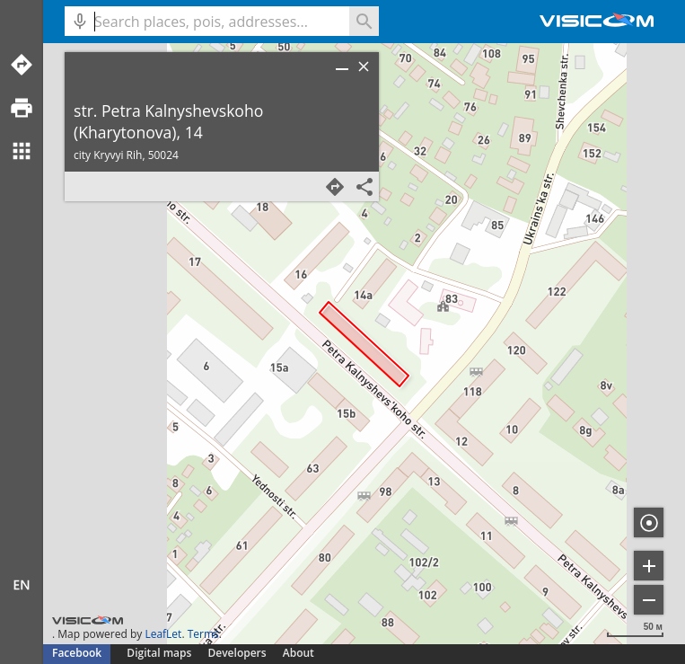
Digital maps (160, 652)
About (298, 652)
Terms (203, 634)
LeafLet (163, 634)
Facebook (76, 652)
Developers (237, 652)
